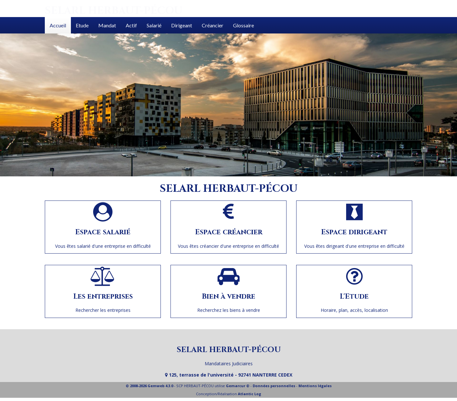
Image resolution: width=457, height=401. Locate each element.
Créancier (212, 25)
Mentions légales (315, 385)
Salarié (154, 25)
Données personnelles (274, 385)
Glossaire (243, 25)
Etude (82, 25)
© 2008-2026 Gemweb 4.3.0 (149, 385)
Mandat (107, 25)
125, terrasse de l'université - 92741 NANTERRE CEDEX (228, 375)
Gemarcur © (237, 385)
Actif (131, 25)
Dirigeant (181, 25)
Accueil (58, 25)
